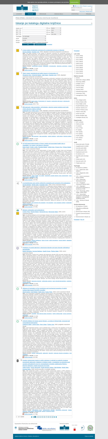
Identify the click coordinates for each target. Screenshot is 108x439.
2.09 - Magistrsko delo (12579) (81, 173)
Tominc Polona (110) (81, 109)
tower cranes (34, 101)
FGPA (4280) (78, 135)
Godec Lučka (33, 147)
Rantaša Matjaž (42, 147)
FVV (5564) (78, 133)
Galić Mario (45, 75)
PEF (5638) (78, 131)
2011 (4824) (78, 61)
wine (36, 177)
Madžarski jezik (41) (80, 152)
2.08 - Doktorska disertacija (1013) (80, 180)
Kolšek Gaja (51, 147)
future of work (45, 240)
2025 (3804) (78, 67)
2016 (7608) (78, 55)
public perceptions (53, 240)
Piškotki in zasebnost (87, 6)
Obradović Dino (27, 75)
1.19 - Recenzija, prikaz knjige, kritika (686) (81, 191)
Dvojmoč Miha (27, 369)
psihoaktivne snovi (37, 410)
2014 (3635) (78, 71)
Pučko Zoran (35, 110)
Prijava (88, 14)
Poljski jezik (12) (79, 163)
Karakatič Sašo (43, 184)
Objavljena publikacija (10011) (81, 208)
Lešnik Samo (35, 324)
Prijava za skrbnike (89, 436)
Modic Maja (65, 367)
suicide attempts (27, 282)
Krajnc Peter (48, 292)
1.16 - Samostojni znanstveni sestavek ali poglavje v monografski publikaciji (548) (81, 196)
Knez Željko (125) (80, 104)
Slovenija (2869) (79, 81)
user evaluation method (59, 202)
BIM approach (35, 136)
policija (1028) (79, 85)
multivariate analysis (47, 281)
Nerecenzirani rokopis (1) (82, 216)
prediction (69, 281)
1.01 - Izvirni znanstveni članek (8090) (81, 176)
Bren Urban (43, 324)
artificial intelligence (36, 240)
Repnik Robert (35, 211)
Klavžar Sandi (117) (80, 107)
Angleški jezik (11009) (81, 146)
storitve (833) (78, 89)
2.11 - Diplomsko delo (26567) (81, 170)
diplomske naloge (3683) (82, 79)
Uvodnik (19, 14)
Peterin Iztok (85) (80, 111)
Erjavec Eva (58, 147)
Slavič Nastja (26, 292)
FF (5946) (78, 130)
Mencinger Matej (53, 211)
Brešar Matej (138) (80, 102)
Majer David (26, 147)
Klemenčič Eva (43, 211)
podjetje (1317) (79, 83)
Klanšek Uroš (35, 52)
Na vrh (82, 219)
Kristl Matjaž (34, 292)
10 (52, 417)
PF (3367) (78, 139)
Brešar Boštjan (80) (80, 115)
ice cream (41, 175)
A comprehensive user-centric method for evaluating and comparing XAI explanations (46, 183)
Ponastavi (49, 44)
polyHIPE (34, 313)
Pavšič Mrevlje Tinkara (47, 367)
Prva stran (20, 18)
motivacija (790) (79, 93)
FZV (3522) (78, 137)
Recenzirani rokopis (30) (82, 211)
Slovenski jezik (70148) (81, 144)
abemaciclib (39, 353)
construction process (37, 66)
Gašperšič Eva (27, 110)
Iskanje (30, 14)
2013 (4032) (78, 65)
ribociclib (51, 353)
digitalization (26, 137)
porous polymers (67, 313)
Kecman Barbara (37, 251)
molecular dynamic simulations (61, 353)
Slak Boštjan (57, 367)
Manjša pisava (89, 11)
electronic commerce (62, 66)
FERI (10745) (79, 124)
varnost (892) (78, 87)
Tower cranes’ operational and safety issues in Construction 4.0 (40, 73)
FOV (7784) (78, 128)
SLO (78, 6)
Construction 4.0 (42, 101)
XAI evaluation (49, 202)
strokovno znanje (50, 411)
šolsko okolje (31, 411)
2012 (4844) (78, 59)
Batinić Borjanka (27, 251)
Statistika (75, 14)
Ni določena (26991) (80, 167)
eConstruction (52, 66)
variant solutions (52, 136)
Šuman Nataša (27, 52)
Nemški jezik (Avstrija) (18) (81, 156)
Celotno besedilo (28, 70)
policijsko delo (38, 411)
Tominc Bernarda (35, 367)
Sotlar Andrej (26, 367)
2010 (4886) (78, 57)
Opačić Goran (47, 251)
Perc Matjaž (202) (80, 100)
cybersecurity (66, 101)
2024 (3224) (78, 73)
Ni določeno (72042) (80, 206)
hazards (49, 101)
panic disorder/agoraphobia (59, 281)
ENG (81, 6)
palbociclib (45, 353)
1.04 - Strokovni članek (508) (81, 201)
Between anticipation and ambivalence (33, 210)
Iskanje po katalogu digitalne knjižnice (42, 18)
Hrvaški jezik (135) (80, 150)
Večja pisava (82, 11)
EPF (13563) (78, 122)
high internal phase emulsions (44, 313)
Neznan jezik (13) (80, 161)
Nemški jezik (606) (80, 148)
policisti (44, 411)
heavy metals (35, 175)
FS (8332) (78, 126)
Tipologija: (19, 36)
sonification (25, 315)
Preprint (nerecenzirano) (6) (82, 214)
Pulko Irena (41, 292)
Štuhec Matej (55, 251)
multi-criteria (60, 136)
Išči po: (18, 40)
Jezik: (17, 38)
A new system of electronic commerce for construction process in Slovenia (43, 50)
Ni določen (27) (79, 154)
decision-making (67, 136)
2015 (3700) (78, 69)
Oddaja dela (58, 14)
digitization (45, 66)
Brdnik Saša (35, 184)
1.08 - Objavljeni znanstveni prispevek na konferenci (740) (82, 187)
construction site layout (56, 101)
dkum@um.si (36, 436)
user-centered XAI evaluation (38, 202)
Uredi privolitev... (74, 2)
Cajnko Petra (26, 211)
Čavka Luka (50, 324)
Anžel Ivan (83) (79, 113)
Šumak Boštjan (27, 184)
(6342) (77, 78)
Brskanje (42, 14)
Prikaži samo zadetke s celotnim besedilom (36, 42)
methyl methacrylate (57, 313)
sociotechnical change (30, 241)
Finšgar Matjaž (67, 147)
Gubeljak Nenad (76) (81, 117)
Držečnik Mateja (36, 75)
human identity (62, 240)
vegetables (32, 177)
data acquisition (43, 136)
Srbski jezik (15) (79, 159)
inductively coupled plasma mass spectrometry (56, 175)
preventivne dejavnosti (61, 410)
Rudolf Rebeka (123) (81, 105)
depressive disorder (36, 281)
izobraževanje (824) (80, 91)
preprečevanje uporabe (49, 410)
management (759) (80, 95)
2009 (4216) (78, 63)
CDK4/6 (33, 353)
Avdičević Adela (27, 324)
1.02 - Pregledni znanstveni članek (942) (81, 183)
